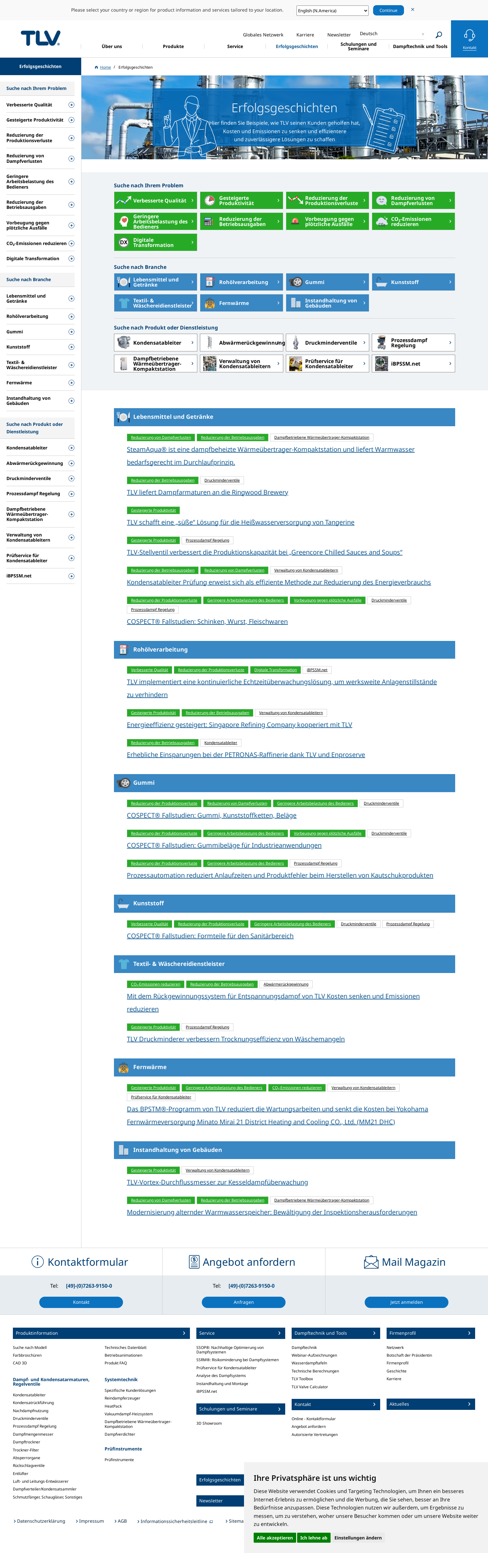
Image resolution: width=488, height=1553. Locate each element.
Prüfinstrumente (119, 1459)
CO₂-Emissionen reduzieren (402, 221)
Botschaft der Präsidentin (409, 1355)
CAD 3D (20, 1363)
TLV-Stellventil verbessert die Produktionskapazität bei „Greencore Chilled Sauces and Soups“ (264, 552)
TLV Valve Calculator (310, 1387)
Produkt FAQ (116, 1363)
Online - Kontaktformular (314, 1418)
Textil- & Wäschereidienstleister (153, 303)
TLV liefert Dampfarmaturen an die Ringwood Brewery (207, 492)
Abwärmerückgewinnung (241, 342)
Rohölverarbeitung (234, 282)
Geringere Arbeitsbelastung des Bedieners (151, 221)
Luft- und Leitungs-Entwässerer (41, 1481)
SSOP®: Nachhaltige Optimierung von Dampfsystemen (230, 1350)
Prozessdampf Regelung (399, 342)
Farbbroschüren (27, 1355)
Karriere (394, 1378)
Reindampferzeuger (122, 1398)
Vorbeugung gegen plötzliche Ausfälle (320, 221)
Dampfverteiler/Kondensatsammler (45, 1489)
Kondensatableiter (147, 342)
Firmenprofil (397, 1363)
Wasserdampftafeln (309, 1363)
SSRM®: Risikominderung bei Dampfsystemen (237, 1359)
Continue (389, 10)
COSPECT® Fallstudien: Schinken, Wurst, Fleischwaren (207, 621)
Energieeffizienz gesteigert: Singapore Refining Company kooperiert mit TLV (239, 724)
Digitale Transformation (144, 242)
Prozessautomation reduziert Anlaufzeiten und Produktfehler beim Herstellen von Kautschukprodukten (280, 875)
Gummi (305, 282)
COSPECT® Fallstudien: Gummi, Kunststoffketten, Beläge (211, 815)
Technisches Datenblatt (125, 1347)
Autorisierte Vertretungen (315, 1434)
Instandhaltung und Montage (222, 1383)
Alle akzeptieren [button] (275, 1538)
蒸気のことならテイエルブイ (41, 38)
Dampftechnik (304, 1347)
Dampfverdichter (120, 1434)
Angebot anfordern (309, 1426)
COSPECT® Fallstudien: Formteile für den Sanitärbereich (210, 935)
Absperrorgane (26, 1457)
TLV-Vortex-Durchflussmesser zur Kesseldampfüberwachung (217, 1182)
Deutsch (369, 33)
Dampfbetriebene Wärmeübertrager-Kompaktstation (147, 363)
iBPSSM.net (396, 363)
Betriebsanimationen (123, 1355)
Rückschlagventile (29, 1465)
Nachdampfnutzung (30, 1410)
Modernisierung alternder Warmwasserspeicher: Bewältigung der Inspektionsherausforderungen (272, 1212)
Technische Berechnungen (315, 1371)
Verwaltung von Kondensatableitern (235, 363)
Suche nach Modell (30, 1347)
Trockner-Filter (26, 1450)
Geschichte (397, 1371)
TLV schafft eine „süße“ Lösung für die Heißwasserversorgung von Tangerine (240, 522)
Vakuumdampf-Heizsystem (129, 1414)
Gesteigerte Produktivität (227, 200)
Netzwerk (395, 1347)
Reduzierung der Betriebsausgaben (233, 221)
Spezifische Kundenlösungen (130, 1390)
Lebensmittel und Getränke (146, 282)
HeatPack (113, 1406)
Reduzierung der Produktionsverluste (322, 200)
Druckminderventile (321, 342)
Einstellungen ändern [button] (358, 1538)
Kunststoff (395, 282)
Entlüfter (20, 1473)
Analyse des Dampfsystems (221, 1375)
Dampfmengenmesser (33, 1434)
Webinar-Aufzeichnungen (314, 1355)
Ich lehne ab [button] (313, 1538)
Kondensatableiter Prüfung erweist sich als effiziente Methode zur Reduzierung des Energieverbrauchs (279, 582)
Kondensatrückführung (33, 1402)
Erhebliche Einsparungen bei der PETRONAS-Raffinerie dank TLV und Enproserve (246, 754)
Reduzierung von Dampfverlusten (403, 200)
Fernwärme (224, 303)
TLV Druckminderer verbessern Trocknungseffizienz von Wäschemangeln (236, 1039)
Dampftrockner (26, 1442)
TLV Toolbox (302, 1378)
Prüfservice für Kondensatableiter (319, 363)
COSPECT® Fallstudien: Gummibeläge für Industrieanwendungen (224, 845)
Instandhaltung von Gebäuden (321, 303)
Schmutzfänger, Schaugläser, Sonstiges (47, 1497)
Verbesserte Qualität (150, 200)
